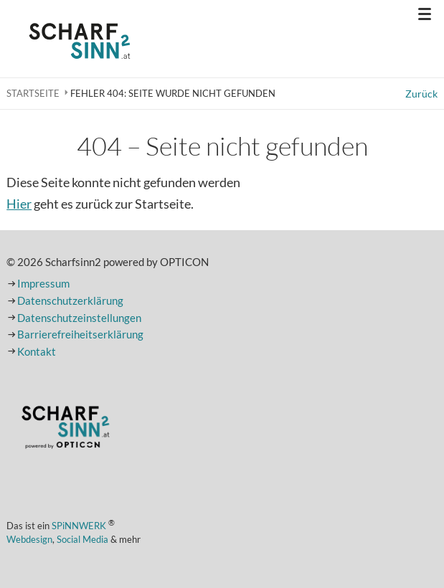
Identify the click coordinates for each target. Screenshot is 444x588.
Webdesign (29, 539)
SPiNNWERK (79, 525)
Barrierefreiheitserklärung (80, 334)
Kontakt (36, 351)
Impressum (43, 283)
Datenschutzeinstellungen (79, 318)
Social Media (82, 539)
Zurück (421, 93)
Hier (19, 204)
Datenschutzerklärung (70, 300)
